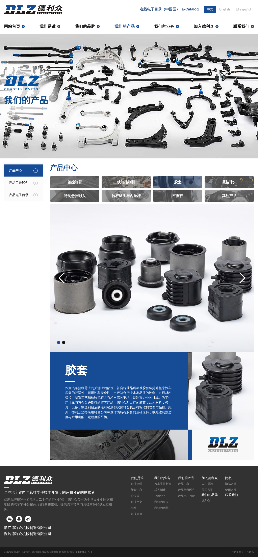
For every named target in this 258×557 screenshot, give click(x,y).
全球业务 (160, 495)
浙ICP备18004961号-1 (81, 552)
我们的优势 (161, 507)
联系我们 (243, 26)
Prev (61, 278)
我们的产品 (186, 478)
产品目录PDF (186, 489)
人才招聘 (207, 483)
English (224, 9)
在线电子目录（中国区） (160, 9)
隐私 (228, 478)
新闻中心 (136, 489)
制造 (133, 507)
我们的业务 (162, 478)
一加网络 (249, 552)
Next (242, 278)
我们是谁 (137, 478)
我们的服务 (161, 501)
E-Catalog (190, 9)
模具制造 (160, 489)
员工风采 (207, 489)
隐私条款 (230, 483)
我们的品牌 (210, 495)
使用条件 (230, 489)
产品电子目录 (186, 495)
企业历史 (136, 501)
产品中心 (183, 483)
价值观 (135, 495)
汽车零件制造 (162, 483)
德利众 (206, 500)
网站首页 (14, 26)
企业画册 (136, 514)
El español (243, 9)
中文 (210, 9)
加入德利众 (210, 478)
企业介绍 (136, 483)
